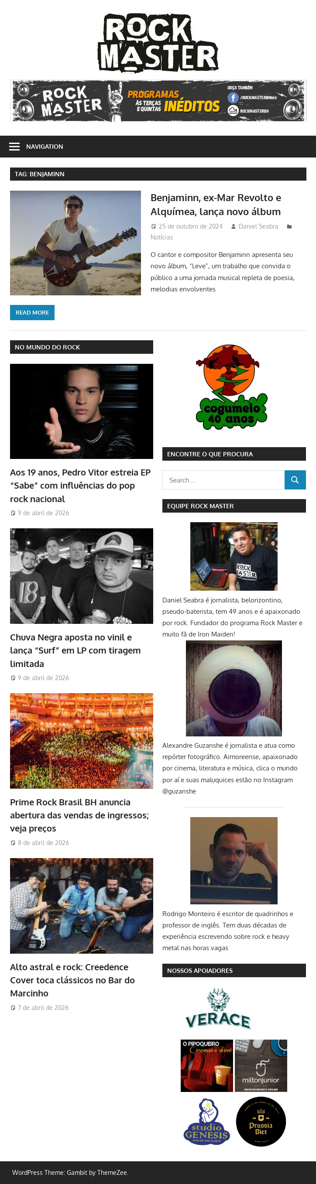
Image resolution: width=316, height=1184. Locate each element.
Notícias (162, 237)
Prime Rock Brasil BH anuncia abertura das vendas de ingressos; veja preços (79, 815)
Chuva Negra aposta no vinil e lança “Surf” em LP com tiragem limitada (75, 650)
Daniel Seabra (258, 226)
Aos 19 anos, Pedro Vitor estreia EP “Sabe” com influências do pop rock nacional (80, 485)
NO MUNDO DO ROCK (47, 347)
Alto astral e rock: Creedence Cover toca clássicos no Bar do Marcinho (72, 980)
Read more (32, 312)
